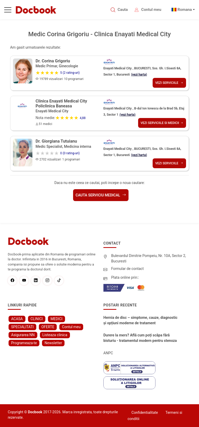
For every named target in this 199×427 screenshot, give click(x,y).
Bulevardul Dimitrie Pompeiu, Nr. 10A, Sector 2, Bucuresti (148, 258)
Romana (184, 9)
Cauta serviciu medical (101, 195)
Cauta (123, 9)
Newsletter (53, 343)
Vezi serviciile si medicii (162, 123)
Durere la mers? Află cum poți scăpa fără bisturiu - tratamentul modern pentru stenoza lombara (140, 338)
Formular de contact (127, 269)
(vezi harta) (139, 74)
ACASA (17, 319)
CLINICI (37, 319)
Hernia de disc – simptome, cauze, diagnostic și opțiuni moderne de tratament (140, 320)
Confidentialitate (144, 412)
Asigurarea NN (23, 335)
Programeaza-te (24, 343)
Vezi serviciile (169, 83)
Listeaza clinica (54, 335)
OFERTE (47, 327)
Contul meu (151, 9)
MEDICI (56, 319)
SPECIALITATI (22, 327)
